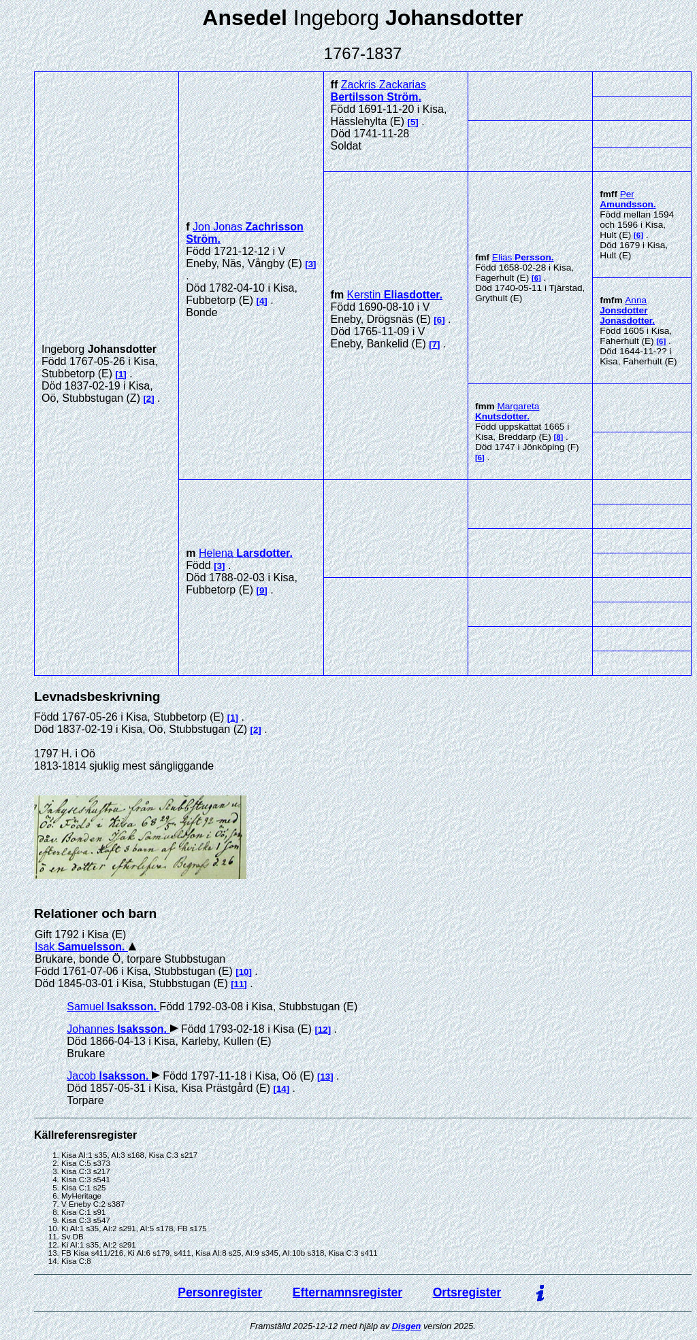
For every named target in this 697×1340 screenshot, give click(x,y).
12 (323, 1030)
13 (325, 1076)
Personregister (220, 1292)
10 (244, 972)
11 (239, 984)
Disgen (406, 1326)
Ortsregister (467, 1292)
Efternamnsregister (347, 1292)
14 (281, 1089)
